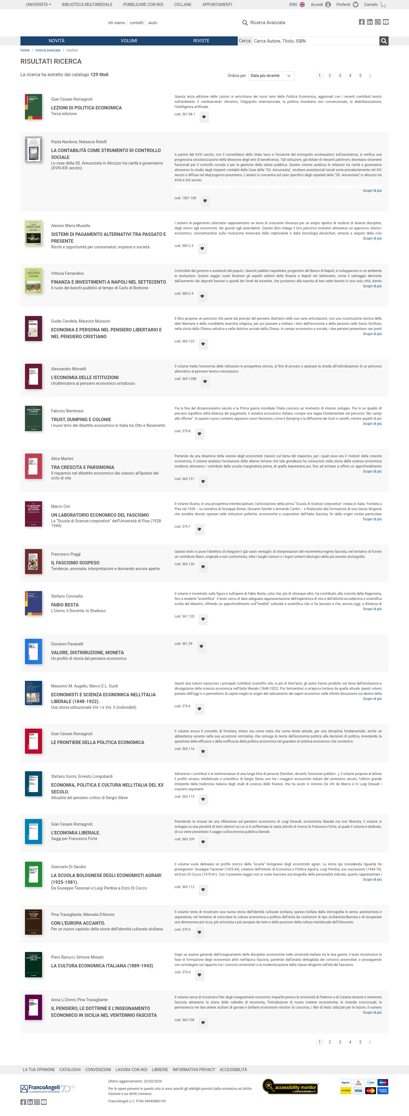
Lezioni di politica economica (86, 108)
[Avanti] (370, 75)
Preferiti (343, 4)
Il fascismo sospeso (75, 563)
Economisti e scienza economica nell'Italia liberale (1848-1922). (103, 698)
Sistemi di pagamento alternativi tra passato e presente (108, 238)
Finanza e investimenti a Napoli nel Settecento (108, 282)
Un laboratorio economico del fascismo (100, 515)
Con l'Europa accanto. (78, 923)
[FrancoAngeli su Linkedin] (370, 23)
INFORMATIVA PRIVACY (194, 1069)
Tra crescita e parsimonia (82, 467)
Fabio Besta (65, 605)
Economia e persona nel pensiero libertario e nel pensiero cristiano (106, 333)
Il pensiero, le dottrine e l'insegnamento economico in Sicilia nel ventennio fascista (104, 1012)
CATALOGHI (70, 1069)
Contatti (136, 22)
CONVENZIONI (98, 1069)
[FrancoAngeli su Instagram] (378, 23)
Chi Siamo (116, 22)
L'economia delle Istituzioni (85, 377)
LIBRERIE (160, 1069)
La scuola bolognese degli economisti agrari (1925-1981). (106, 879)
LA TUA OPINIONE (39, 1069)
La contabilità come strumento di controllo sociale (106, 154)
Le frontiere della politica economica (97, 742)
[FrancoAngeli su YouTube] (386, 23)
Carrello (371, 4)
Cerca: (245, 40)
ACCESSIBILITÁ (233, 1069)
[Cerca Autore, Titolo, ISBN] (316, 40)
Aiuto (152, 22)
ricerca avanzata (48, 50)
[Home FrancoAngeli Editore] (58, 22)
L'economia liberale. (75, 833)
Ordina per (237, 75)
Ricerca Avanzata (268, 22)
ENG (293, 4)
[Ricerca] (384, 40)
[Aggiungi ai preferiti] (204, 117)
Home (25, 50)
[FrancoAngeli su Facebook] (362, 23)
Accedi (317, 4)
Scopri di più (372, 191)
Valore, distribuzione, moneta (87, 652)
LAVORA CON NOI (131, 1069)
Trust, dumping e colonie (81, 419)
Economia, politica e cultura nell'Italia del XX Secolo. (107, 788)
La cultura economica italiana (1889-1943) (102, 966)
